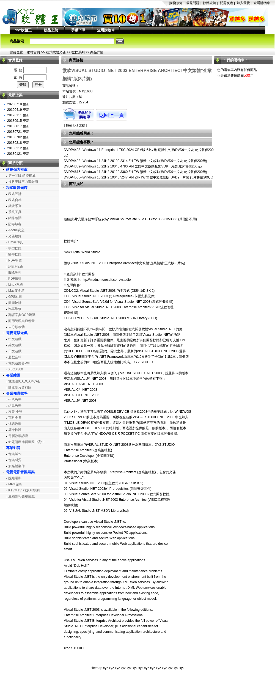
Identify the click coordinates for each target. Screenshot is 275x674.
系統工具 (14, 212)
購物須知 (176, 3)
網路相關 (14, 218)
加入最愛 (243, 3)
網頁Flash (15, 266)
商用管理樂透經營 (21, 321)
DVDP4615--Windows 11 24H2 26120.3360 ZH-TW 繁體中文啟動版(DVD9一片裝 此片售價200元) (135, 172)
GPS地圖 (15, 297)
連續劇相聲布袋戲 (21, 496)
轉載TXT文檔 (75, 125)
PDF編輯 (14, 278)
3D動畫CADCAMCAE (24, 381)
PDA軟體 (15, 260)
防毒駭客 (14, 224)
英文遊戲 (14, 345)
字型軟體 (14, 248)
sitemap (96, 668)
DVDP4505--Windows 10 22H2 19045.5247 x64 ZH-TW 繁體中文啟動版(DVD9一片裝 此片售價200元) (138, 177)
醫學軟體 (14, 254)
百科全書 (14, 418)
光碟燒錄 (14, 236)
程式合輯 (14, 200)
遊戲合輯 (14, 357)
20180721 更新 (18, 132)
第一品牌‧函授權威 (21, 176)
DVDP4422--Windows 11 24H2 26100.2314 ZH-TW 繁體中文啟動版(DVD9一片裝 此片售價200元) (135, 161)
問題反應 (226, 3)
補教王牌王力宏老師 (23, 182)
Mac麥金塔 (16, 291)
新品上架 (51, 30)
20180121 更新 (18, 154)
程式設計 (14, 194)
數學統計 (14, 303)
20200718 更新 (18, 104)
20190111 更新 (18, 115)
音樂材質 (14, 460)
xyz (105, 668)
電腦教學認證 (18, 436)
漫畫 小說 (15, 412)
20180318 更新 (18, 143)
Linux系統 (15, 285)
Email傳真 (15, 242)
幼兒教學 (14, 406)
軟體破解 (209, 3)
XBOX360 (15, 369)
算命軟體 (14, 430)
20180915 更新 (18, 121)
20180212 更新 (18, 148)
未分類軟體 (16, 327)
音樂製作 (14, 454)
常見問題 (192, 3)
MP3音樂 (15, 484)
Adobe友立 (16, 230)
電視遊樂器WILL (20, 363)
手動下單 (78, 30)
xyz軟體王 (23, 30)
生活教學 (14, 399)
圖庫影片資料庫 (19, 387)
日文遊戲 (14, 351)
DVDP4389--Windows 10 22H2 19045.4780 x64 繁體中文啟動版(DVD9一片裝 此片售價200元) (133, 166)
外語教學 (14, 424)
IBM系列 (14, 272)
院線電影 (14, 478)
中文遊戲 (14, 339)
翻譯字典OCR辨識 (21, 315)
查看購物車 (262, 3)
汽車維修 (14, 309)
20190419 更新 (18, 110)
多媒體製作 (16, 466)
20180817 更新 (18, 126)
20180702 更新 (18, 137)
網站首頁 (33, 52)
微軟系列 (78, 52)
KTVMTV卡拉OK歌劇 (24, 490)
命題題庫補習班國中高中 (26, 442)
